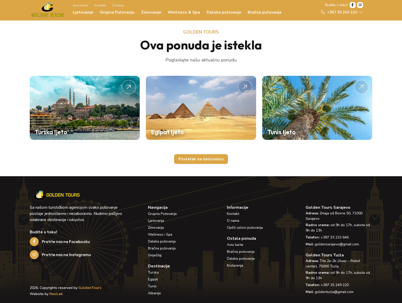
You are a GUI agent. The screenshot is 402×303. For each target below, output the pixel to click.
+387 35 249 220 (335, 285)
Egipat (153, 279)
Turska (153, 272)
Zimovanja (156, 227)
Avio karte (80, 5)
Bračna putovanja (264, 12)
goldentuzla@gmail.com (334, 291)
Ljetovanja (156, 220)
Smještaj (155, 255)
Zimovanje (151, 12)
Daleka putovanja (224, 12)
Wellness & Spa (184, 12)
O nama (118, 5)
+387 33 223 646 (335, 237)
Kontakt (100, 5)
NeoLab (56, 293)
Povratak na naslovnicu (201, 159)
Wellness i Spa (160, 234)
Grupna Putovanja (117, 12)
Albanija (154, 293)
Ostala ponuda (241, 238)
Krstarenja (235, 265)
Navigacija (158, 207)
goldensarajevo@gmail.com (337, 244)
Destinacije (159, 266)
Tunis (152, 286)
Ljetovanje (83, 12)
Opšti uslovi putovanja (245, 227)
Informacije (237, 207)
